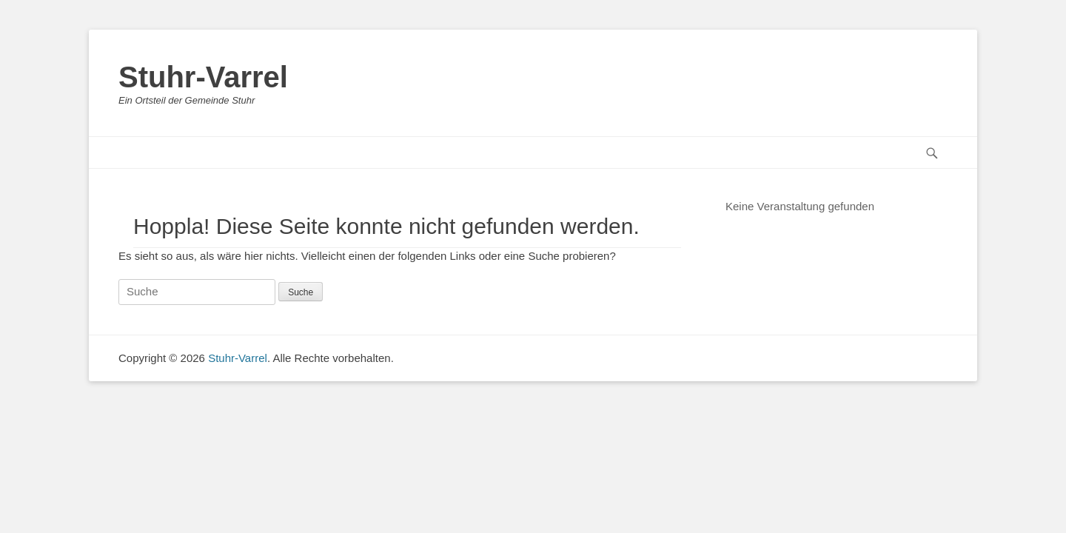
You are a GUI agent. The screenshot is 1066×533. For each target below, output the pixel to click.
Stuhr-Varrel (203, 77)
